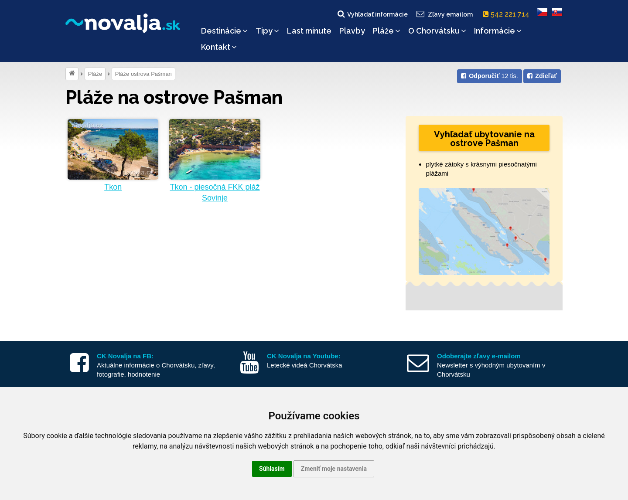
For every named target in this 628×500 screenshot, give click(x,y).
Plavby (352, 30)
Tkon (113, 187)
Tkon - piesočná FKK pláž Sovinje (214, 192)
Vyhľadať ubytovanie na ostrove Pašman (484, 138)
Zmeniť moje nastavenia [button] (334, 468)
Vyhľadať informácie (372, 14)
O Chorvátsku (437, 30)
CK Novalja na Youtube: (304, 356)
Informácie (498, 30)
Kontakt (219, 46)
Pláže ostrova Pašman (143, 74)
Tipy (267, 30)
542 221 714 (508, 14)
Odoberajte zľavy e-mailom (479, 356)
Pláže (386, 30)
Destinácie (224, 30)
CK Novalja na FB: (125, 356)
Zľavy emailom (444, 14)
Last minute (309, 30)
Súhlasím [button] (272, 468)
